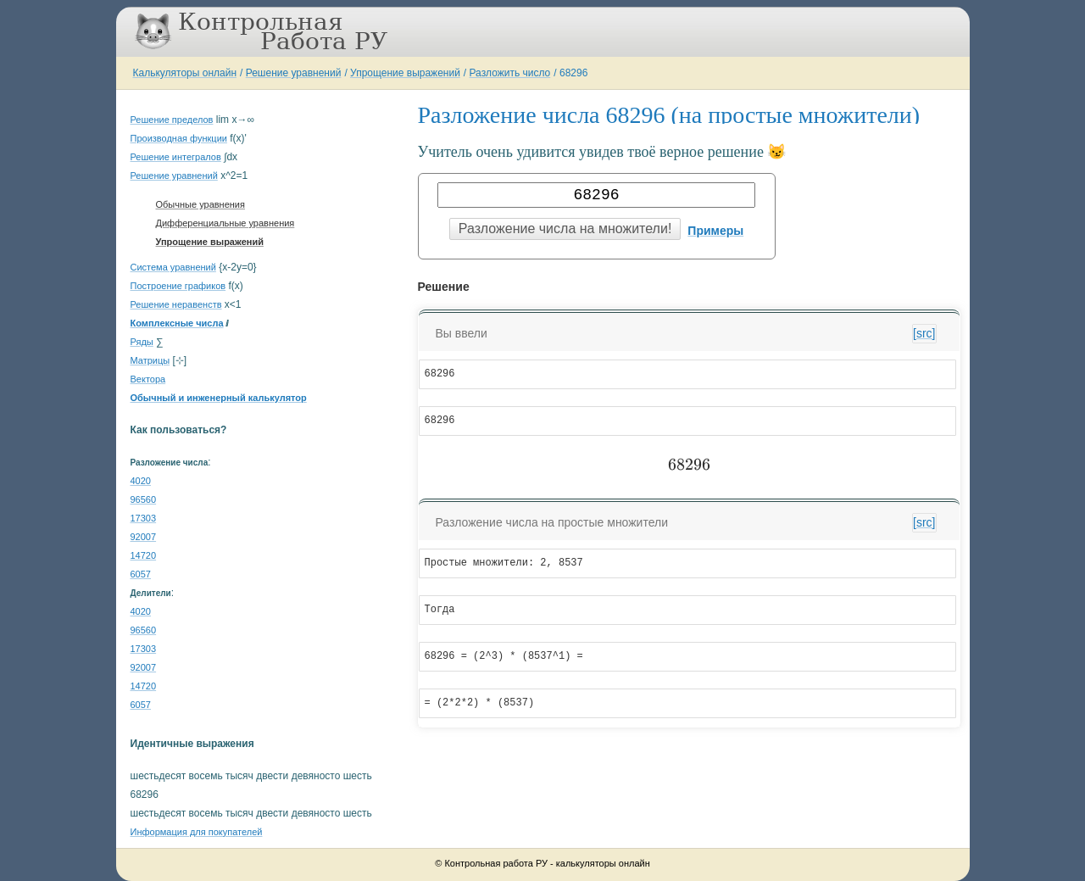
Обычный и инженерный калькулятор (219, 398)
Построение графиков (178, 286)
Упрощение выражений (405, 73)
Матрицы (150, 360)
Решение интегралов (176, 157)
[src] (924, 333)
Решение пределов (172, 119)
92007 (144, 537)
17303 (144, 518)
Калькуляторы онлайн (185, 73)
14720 (144, 555)
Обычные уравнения (200, 204)
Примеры (715, 230)
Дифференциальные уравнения (225, 223)
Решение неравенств (176, 304)
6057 (141, 574)
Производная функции (179, 138)
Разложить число (510, 73)
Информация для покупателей (197, 832)
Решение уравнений (294, 73)
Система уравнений (173, 267)
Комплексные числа (177, 323)
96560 (144, 499)
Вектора (148, 379)
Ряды (142, 342)
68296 (573, 73)
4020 (141, 481)
